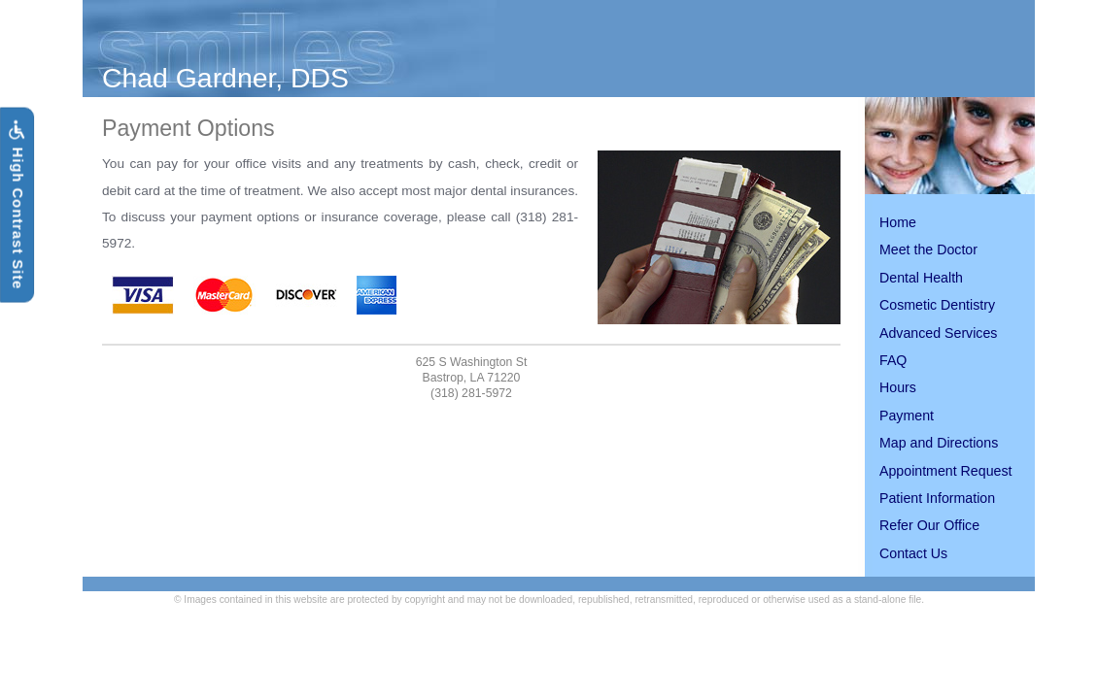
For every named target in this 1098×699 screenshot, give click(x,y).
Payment (906, 415)
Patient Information (937, 498)
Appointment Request (945, 471)
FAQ (893, 360)
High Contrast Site (16, 205)
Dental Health (921, 277)
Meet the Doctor (928, 249)
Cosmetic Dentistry (937, 305)
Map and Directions (938, 442)
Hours (897, 387)
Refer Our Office (929, 525)
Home (897, 222)
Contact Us (913, 553)
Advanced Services (938, 333)
